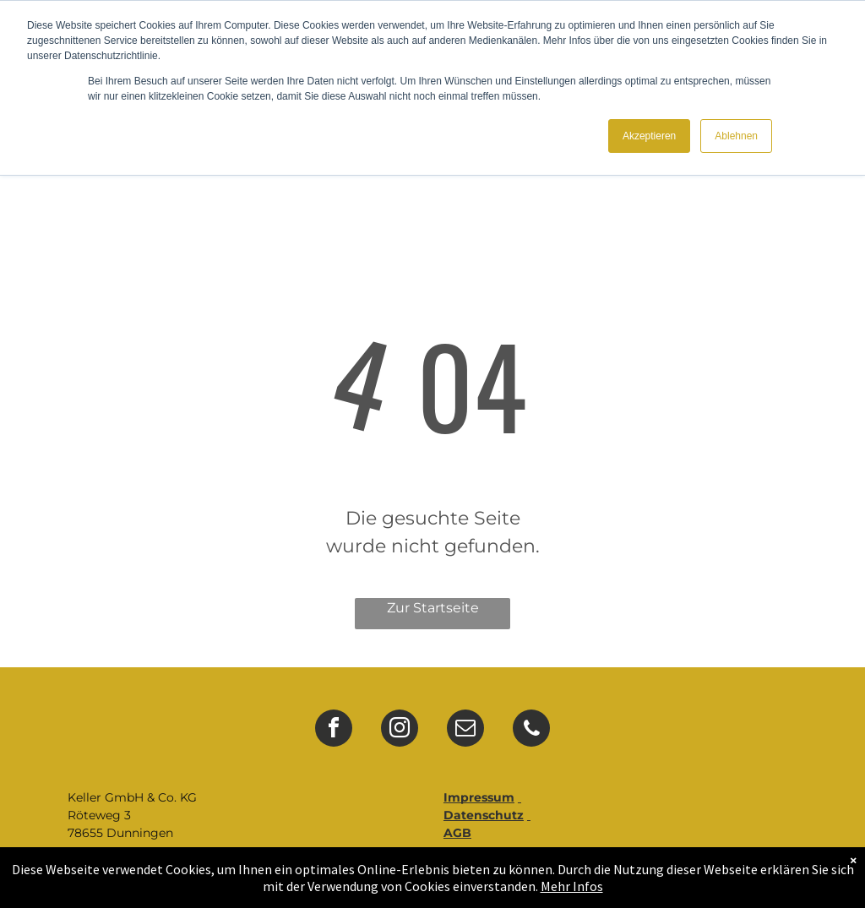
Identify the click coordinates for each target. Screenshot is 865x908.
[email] (465, 730)
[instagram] (399, 730)
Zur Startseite (433, 608)
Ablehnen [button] (736, 136)
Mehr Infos (572, 886)
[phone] (531, 730)
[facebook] (333, 730)
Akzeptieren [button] (649, 136)
